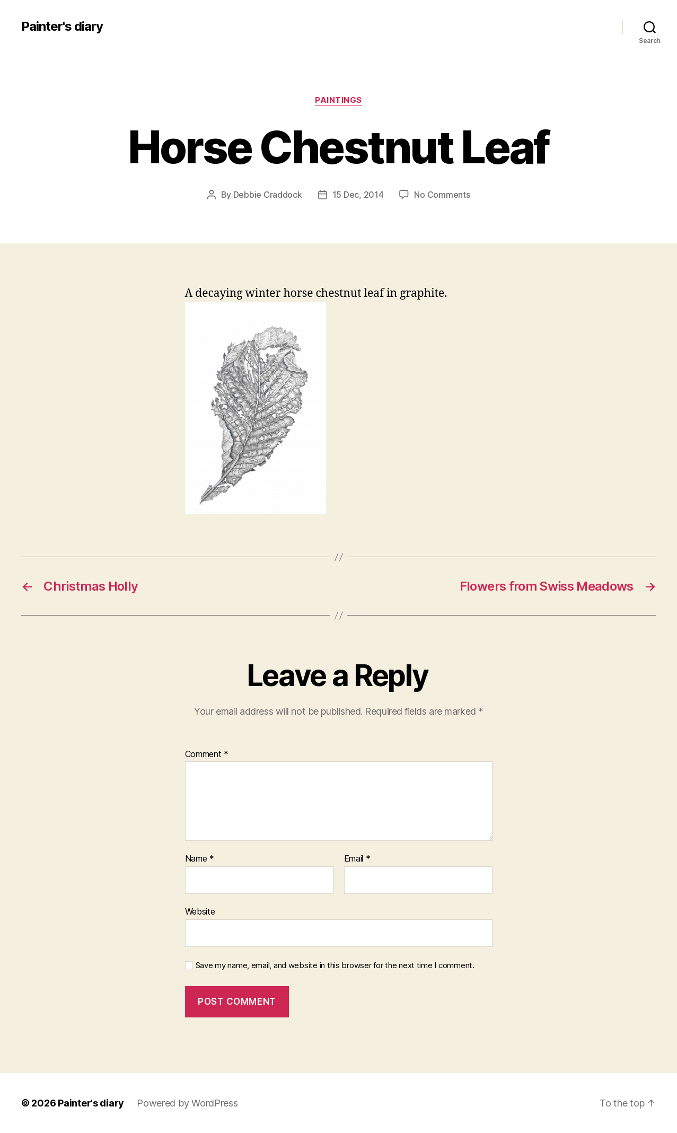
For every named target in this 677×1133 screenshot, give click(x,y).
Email (357, 859)
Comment (207, 754)
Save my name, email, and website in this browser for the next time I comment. (335, 965)
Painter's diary (62, 26)
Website (200, 911)
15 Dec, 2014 (358, 194)
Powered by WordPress (187, 1103)
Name (199, 859)
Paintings (338, 100)
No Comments (442, 194)
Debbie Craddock (267, 194)
